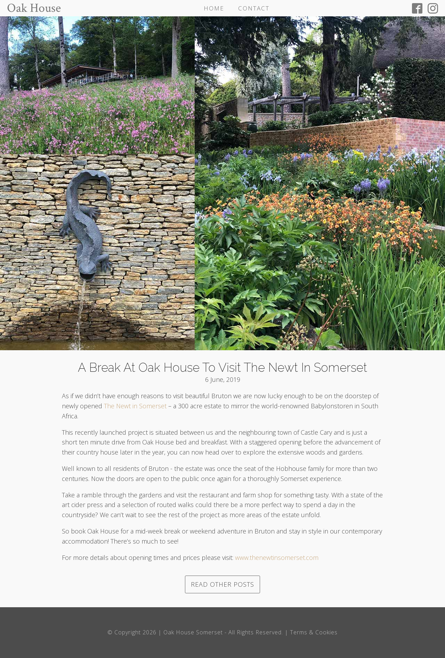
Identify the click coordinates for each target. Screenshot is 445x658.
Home (214, 8)
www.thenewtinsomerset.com (276, 557)
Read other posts (222, 584)
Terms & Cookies (314, 632)
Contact (253, 8)
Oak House (34, 8)
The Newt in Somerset (135, 406)
